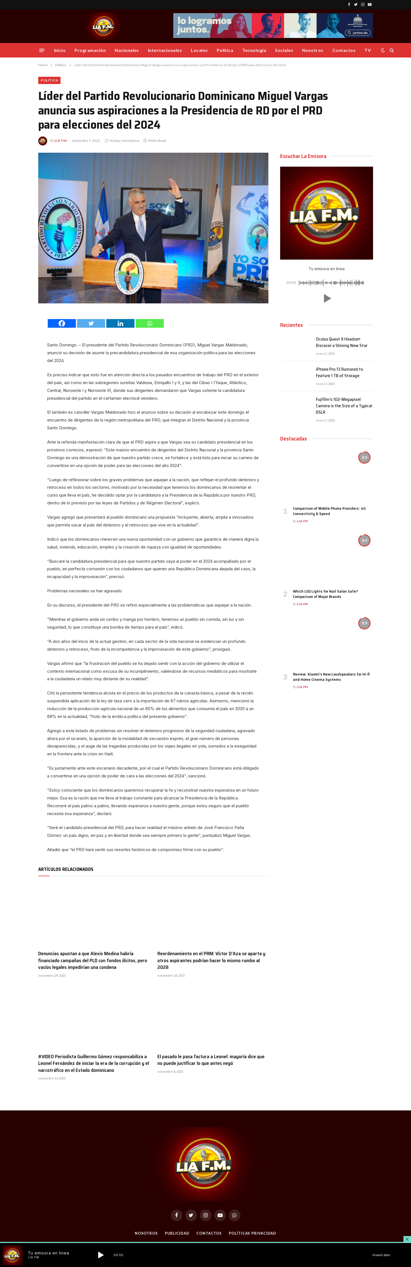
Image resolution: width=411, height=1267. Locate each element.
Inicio (60, 50)
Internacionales (165, 50)
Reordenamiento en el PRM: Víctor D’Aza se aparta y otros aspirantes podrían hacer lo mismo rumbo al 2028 (211, 960)
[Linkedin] (120, 323)
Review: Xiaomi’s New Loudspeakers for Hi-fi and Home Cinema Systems (331, 677)
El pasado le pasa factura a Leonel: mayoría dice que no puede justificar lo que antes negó (211, 1060)
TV (367, 50)
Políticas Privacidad (253, 1233)
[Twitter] (91, 323)
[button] (326, 298)
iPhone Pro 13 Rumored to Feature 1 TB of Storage (339, 372)
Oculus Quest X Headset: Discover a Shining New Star (341, 342)
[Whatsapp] (150, 323)
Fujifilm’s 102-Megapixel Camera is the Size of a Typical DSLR (344, 406)
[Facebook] (62, 323)
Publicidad (177, 1233)
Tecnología (254, 50)
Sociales (284, 50)
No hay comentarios (122, 140)
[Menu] (41, 50)
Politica (225, 50)
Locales (199, 50)
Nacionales (127, 50)
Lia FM (61, 140)
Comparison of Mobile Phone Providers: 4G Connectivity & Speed (329, 511)
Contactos (343, 50)
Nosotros (312, 50)
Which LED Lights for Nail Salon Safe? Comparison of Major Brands (325, 594)
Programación (90, 50)
